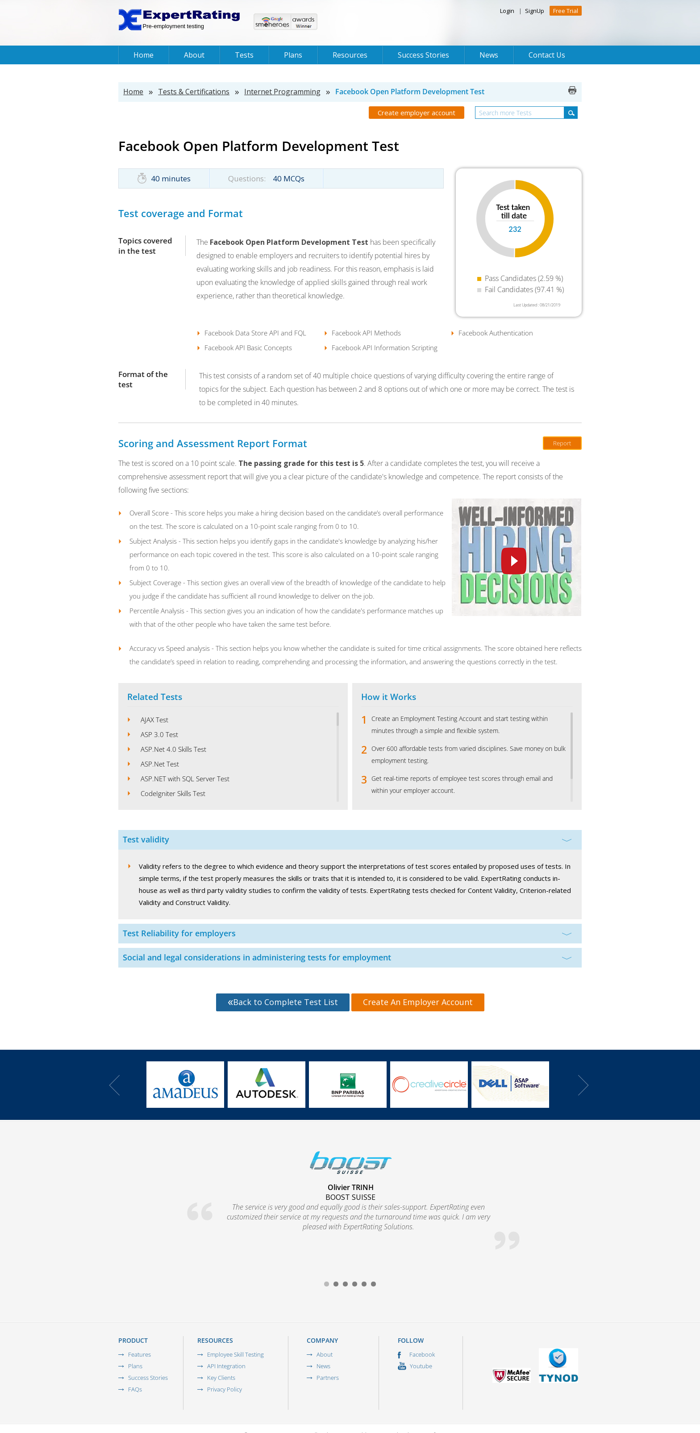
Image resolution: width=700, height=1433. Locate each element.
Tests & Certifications (193, 91)
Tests (244, 55)
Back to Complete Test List (283, 1002)
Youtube (415, 1366)
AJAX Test (154, 719)
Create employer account (416, 112)
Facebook (416, 1354)
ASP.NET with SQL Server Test (185, 778)
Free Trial (565, 11)
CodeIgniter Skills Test (173, 793)
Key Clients (221, 1378)
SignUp (534, 11)
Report (562, 443)
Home (143, 55)
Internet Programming (282, 91)
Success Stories (423, 55)
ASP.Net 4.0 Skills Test (173, 749)
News (488, 55)
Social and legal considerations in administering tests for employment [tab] (347, 957)
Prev (114, 1085)
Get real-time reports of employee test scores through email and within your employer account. (462, 784)
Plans (293, 55)
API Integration (226, 1366)
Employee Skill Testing (235, 1354)
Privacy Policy (224, 1389)
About (194, 55)
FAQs (135, 1389)
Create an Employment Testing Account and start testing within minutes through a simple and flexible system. (459, 724)
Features (139, 1354)
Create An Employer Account (418, 1002)
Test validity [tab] (347, 839)
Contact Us (547, 55)
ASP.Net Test (160, 763)
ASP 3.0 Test (159, 734)
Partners (328, 1378)
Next (583, 1085)
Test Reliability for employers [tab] (347, 933)
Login (507, 11)
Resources (350, 55)
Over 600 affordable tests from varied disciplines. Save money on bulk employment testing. (468, 754)
